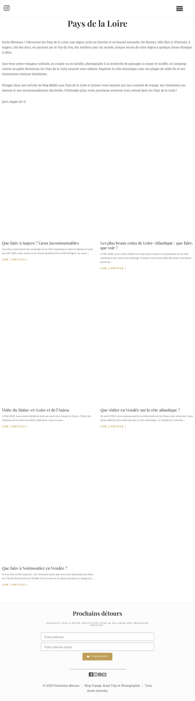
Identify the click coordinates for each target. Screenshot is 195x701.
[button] (7, 8)
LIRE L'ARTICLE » (15, 259)
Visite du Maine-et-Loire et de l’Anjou (35, 409)
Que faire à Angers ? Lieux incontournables (40, 242)
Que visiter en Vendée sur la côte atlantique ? (140, 409)
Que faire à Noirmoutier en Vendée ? (34, 568)
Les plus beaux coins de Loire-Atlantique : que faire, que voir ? (146, 245)
